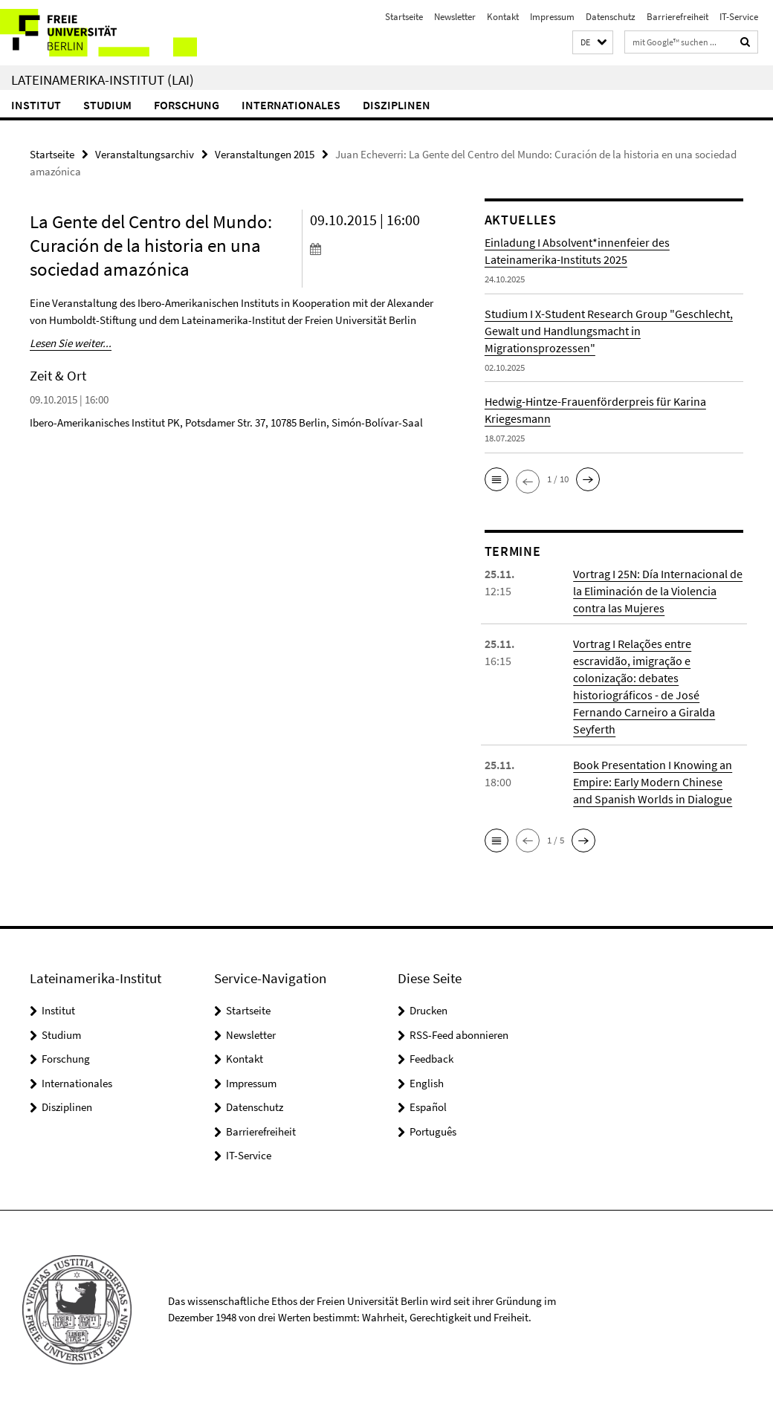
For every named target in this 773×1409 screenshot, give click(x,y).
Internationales (291, 104)
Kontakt (503, 16)
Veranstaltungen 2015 (264, 154)
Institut (36, 104)
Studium (107, 104)
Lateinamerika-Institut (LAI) (102, 79)
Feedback (431, 1059)
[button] (592, 42)
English (427, 1083)
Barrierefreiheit (677, 16)
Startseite (404, 16)
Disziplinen (396, 104)
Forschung (186, 104)
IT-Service (738, 16)
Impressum (552, 16)
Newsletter (455, 16)
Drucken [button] (428, 1010)
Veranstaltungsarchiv (144, 154)
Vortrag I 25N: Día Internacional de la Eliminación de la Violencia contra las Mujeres (658, 590)
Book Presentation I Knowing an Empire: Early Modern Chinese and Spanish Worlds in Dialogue (652, 781)
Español (428, 1107)
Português (433, 1131)
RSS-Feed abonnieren (459, 1035)
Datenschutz (610, 16)
